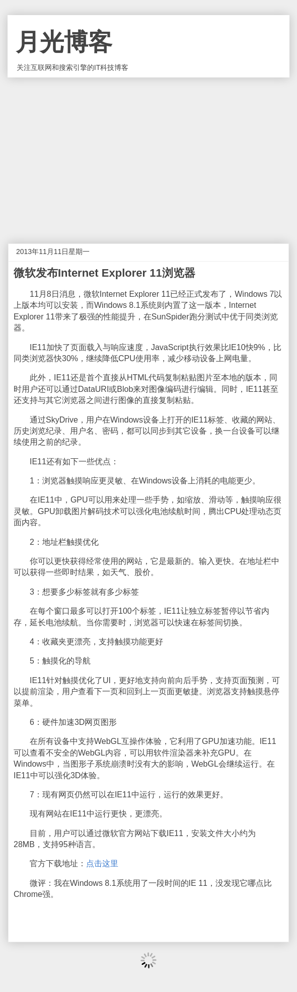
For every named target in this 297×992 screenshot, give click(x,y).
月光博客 (64, 42)
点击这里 (102, 863)
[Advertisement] (148, 152)
